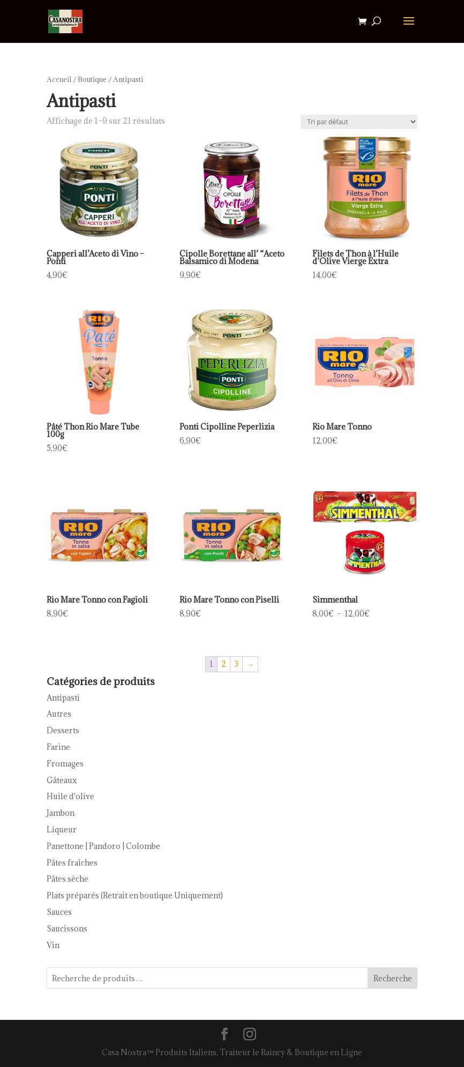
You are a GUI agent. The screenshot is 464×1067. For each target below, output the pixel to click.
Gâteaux (62, 780)
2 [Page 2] (223, 664)
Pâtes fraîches (72, 863)
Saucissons (67, 928)
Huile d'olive (70, 796)
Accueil (59, 79)
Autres (59, 714)
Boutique (92, 79)
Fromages (65, 763)
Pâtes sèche (67, 879)
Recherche (392, 978)
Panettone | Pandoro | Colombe (103, 846)
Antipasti (63, 698)
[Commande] (359, 122)
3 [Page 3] (236, 664)
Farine (58, 747)
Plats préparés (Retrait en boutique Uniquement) (135, 895)
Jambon (60, 813)
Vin (53, 945)
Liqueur (62, 829)
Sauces (59, 912)
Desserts (63, 730)
